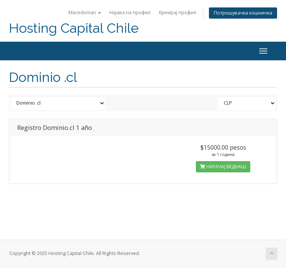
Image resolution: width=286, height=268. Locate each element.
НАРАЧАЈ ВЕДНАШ (223, 166)
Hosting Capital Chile (74, 28)
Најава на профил (129, 12)
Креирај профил (177, 12)
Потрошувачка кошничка (243, 13)
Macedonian (85, 12)
